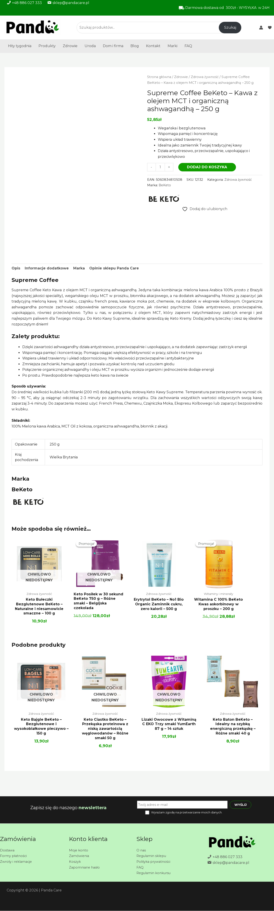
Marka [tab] (79, 268)
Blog (134, 46)
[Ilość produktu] (160, 167)
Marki (172, 46)
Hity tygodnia (19, 46)
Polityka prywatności (154, 861)
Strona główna (159, 77)
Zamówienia (79, 856)
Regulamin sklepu (152, 856)
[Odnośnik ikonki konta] (261, 28)
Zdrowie (70, 46)
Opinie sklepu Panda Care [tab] (114, 268)
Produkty (47, 46)
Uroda (90, 46)
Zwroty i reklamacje (17, 861)
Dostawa (7, 850)
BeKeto (165, 185)
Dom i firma (113, 46)
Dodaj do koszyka (207, 167)
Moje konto (79, 850)
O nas (141, 850)
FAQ (188, 46)
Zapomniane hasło (85, 867)
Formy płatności (14, 856)
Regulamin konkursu (155, 873)
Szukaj (230, 27)
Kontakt (153, 46)
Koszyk (75, 861)
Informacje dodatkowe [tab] (47, 268)
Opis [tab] (16, 268)
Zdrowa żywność (205, 77)
